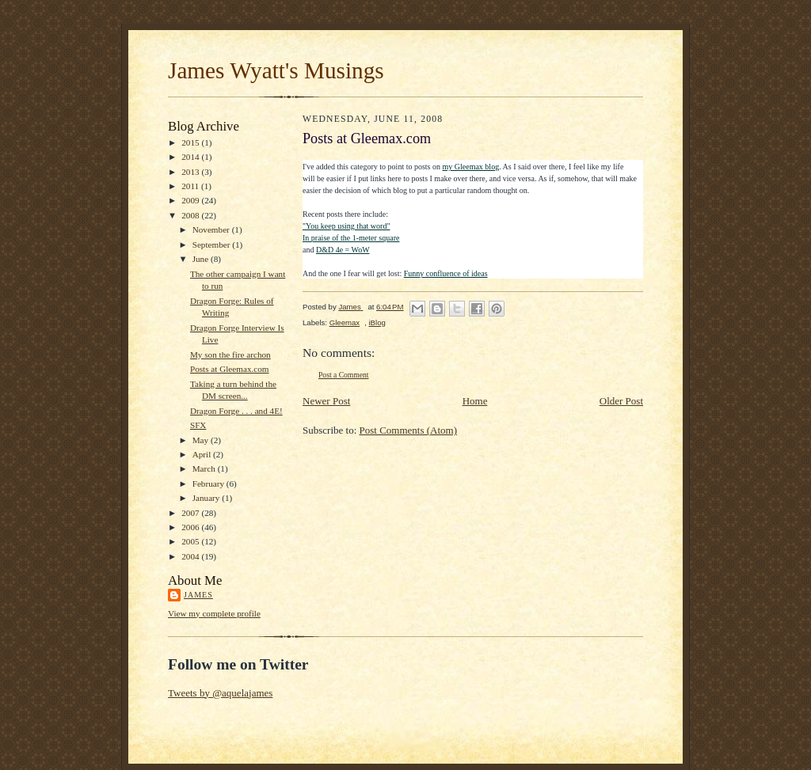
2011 (191, 186)
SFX (198, 425)
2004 (191, 556)
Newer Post (326, 401)
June (201, 259)
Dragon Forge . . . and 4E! (236, 410)
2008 (191, 215)
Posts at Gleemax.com (229, 369)
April (202, 454)
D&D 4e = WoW (343, 249)
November (212, 229)
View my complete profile (214, 613)
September (212, 244)
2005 (191, 541)
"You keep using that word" (346, 226)
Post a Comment (343, 374)
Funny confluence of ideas (446, 273)
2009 (191, 200)
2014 (191, 156)
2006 (191, 527)
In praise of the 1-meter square (351, 237)
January (207, 498)
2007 (191, 513)
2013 (191, 171)
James (198, 594)
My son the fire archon (230, 354)
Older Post (621, 401)
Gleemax (344, 322)
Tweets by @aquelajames (220, 693)
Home (475, 401)
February (209, 483)
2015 (191, 142)
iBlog (376, 322)
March (205, 468)
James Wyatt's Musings (276, 70)
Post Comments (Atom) (409, 430)
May (201, 440)
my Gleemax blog (471, 166)
